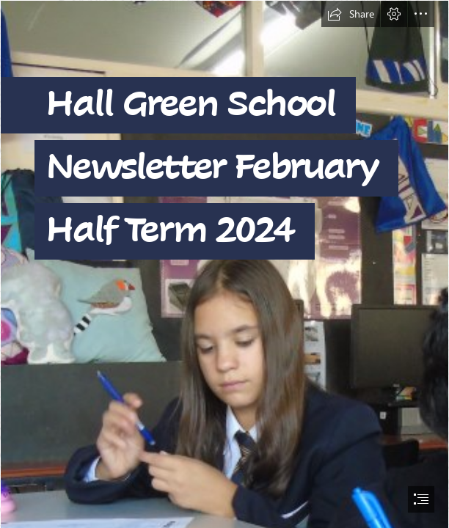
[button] (350, 14)
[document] (224, 264)
